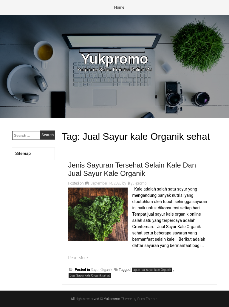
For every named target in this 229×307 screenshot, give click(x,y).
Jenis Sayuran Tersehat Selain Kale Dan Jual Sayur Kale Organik (132, 169)
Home (119, 7)
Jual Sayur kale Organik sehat (89, 275)
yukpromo (138, 183)
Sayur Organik (101, 270)
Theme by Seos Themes (139, 299)
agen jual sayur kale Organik (152, 269)
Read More (78, 257)
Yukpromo (114, 59)
